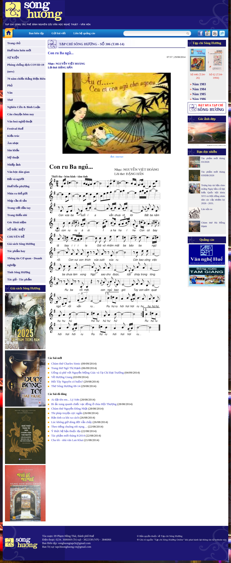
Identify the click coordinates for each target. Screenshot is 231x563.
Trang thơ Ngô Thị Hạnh (66, 368)
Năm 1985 (199, 94)
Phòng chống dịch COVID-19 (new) (25, 68)
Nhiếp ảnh (14, 164)
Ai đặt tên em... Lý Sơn (65, 399)
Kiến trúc (13, 135)
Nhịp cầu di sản (17, 200)
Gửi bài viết (58, 33)
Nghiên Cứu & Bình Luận (23, 107)
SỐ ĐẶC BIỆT (16, 229)
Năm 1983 (199, 84)
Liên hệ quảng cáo (84, 33)
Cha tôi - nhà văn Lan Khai (67, 440)
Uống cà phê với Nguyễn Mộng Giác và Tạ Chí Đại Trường (87, 372)
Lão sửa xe (206, 209)
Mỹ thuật (13, 157)
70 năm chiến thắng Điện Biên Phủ (26, 82)
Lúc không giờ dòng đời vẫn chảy (71, 422)
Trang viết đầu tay (19, 207)
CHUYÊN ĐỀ (15, 236)
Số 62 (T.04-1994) (216, 76)
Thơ (10, 99)
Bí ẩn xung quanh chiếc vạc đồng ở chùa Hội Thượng (83, 404)
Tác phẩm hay (16, 251)
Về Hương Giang (61, 377)
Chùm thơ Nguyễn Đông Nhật (69, 408)
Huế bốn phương (18, 186)
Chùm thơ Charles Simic (66, 363)
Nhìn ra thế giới (17, 193)
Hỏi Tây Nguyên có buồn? (67, 381)
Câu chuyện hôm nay (20, 114)
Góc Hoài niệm (16, 222)
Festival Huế (15, 128)
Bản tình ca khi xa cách (65, 417)
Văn (9, 92)
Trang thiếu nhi (17, 215)
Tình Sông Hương (18, 272)
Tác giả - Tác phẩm (19, 279)
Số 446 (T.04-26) (197, 76)
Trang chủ (13, 43)
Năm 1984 (199, 89)
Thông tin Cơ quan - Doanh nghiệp (24, 262)
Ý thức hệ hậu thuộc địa (66, 431)
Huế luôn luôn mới (19, 50)
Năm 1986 (199, 99)
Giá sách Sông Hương (21, 243)
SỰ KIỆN (13, 57)
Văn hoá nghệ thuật (19, 121)
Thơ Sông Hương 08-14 (65, 386)
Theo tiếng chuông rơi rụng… (69, 426)
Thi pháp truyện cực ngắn (66, 413)
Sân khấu (13, 150)
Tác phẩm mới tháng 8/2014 (68, 435)
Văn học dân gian (18, 171)
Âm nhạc (13, 143)
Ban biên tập (36, 33)
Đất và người (15, 179)
